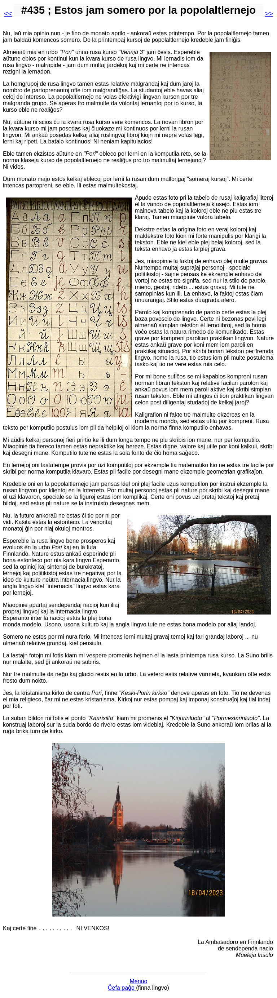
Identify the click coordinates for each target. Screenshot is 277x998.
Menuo (139, 982)
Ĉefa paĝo (122, 989)
